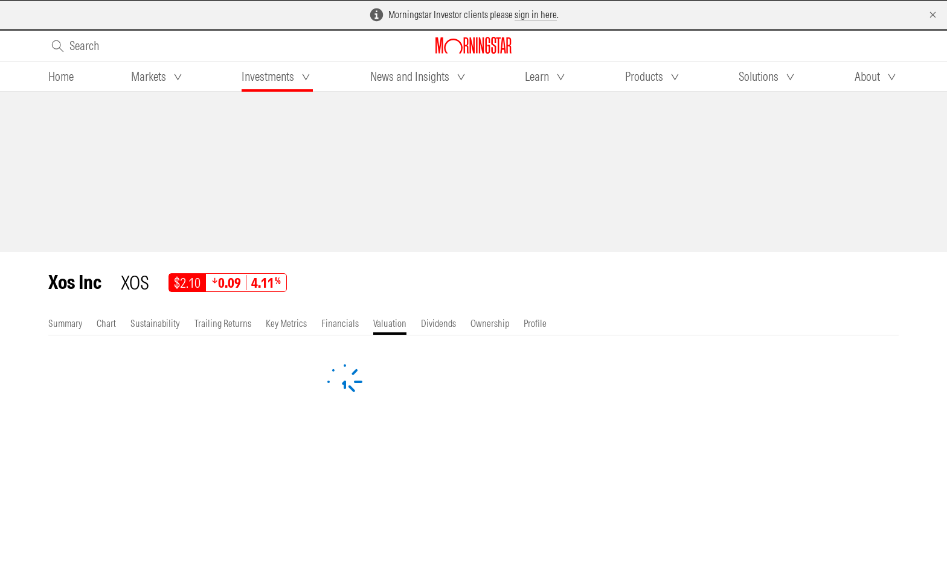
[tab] (61, 77)
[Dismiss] (932, 14)
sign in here (536, 14)
